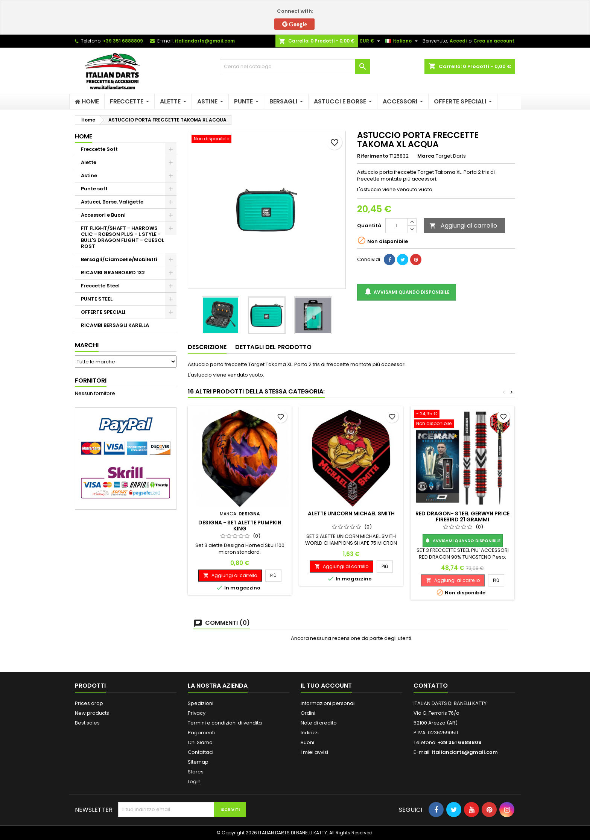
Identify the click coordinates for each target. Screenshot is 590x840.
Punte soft (94, 188)
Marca (426, 156)
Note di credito (319, 722)
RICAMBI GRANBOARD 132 (113, 272)
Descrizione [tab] (207, 347)
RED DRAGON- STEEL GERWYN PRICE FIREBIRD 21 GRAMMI (462, 516)
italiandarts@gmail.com (205, 41)
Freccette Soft (99, 149)
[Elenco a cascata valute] (371, 41)
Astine (89, 175)
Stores (196, 771)
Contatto (431, 685)
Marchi (87, 345)
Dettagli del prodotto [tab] (273, 347)
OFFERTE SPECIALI (103, 312)
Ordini (308, 713)
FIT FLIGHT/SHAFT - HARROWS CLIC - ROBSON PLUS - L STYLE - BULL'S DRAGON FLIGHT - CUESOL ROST (122, 237)
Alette (88, 162)
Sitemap (198, 762)
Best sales (87, 722)
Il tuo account (326, 685)
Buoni (307, 742)
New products (92, 713)
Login (194, 781)
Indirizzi (310, 732)
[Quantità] (396, 225)
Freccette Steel (100, 285)
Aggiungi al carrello (463, 225)
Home (83, 136)
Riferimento (372, 156)
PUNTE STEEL (97, 298)
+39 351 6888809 (123, 41)
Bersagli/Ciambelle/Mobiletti (119, 259)
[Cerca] (295, 66)
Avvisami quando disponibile (406, 292)
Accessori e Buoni (103, 215)
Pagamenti (201, 732)
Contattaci (200, 752)
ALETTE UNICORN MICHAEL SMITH (351, 513)
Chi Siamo (200, 742)
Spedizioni (200, 703)
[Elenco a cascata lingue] (402, 41)
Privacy (196, 713)
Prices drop (89, 703)
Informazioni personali (328, 703)
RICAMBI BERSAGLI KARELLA (115, 325)
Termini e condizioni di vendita (225, 722)
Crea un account (493, 41)
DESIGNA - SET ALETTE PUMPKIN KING (239, 525)
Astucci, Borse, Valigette (112, 201)
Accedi (458, 41)
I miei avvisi (314, 752)
